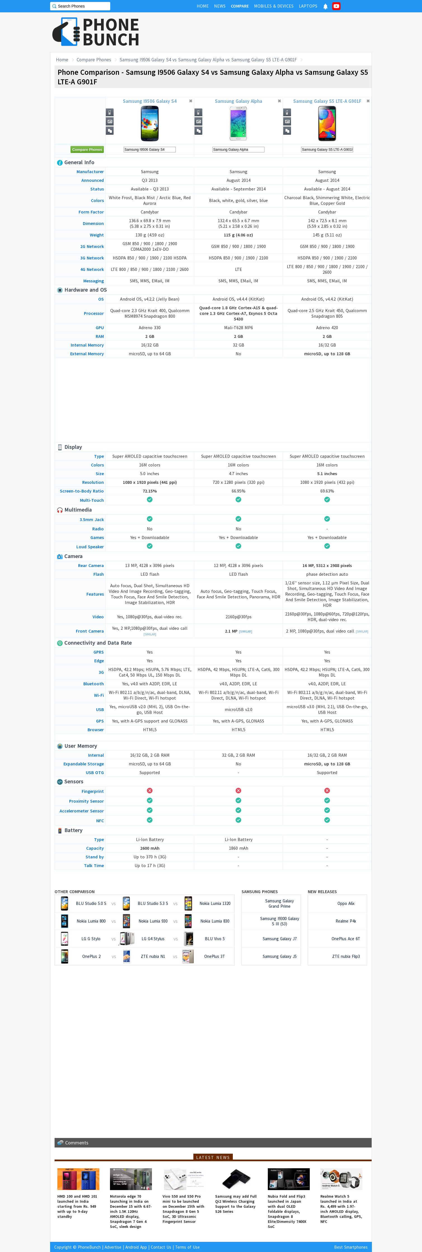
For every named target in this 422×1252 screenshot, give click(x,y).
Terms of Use (187, 1247)
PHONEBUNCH (111, 32)
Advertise (113, 1247)
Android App (136, 1247)
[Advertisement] (270, 32)
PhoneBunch (89, 1247)
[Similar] (150, 634)
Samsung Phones (260, 891)
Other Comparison (75, 891)
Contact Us (161, 1247)
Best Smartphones (351, 1247)
